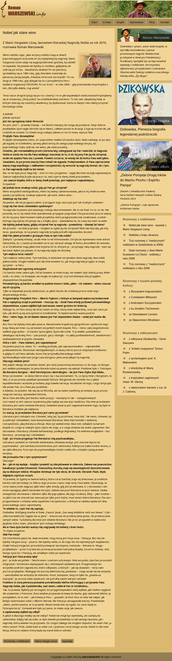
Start (94, 22)
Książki (120, 22)
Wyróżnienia (136, 22)
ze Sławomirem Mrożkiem (144, 320)
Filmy (152, 22)
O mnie (107, 22)
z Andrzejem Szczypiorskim (145, 302)
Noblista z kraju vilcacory (143, 235)
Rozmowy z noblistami (16, 641)
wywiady (67, 641)
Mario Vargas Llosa (46, 641)
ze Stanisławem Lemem (143, 314)
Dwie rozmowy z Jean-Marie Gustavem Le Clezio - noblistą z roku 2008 (143, 254)
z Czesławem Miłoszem (143, 297)
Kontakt (164, 22)
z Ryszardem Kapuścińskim (145, 291)
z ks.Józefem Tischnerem (144, 308)
